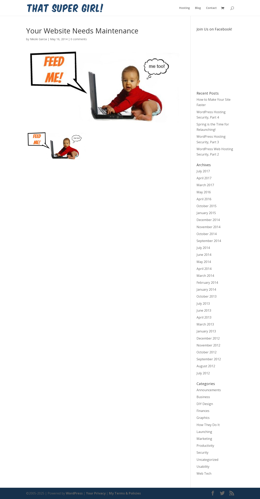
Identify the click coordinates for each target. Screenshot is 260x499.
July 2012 (203, 373)
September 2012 (209, 359)
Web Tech (204, 473)
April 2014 (204, 269)
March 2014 (205, 275)
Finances (203, 411)
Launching (204, 432)
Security (202, 452)
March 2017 (205, 185)
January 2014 (206, 289)
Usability (203, 466)
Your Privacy (96, 493)
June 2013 (204, 310)
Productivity (205, 445)
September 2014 (209, 241)
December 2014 (208, 220)
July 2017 (203, 171)
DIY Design (205, 404)
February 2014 (207, 282)
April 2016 (204, 199)
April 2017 (204, 178)
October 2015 (207, 206)
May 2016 (204, 192)
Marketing (204, 438)
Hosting (184, 8)
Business (203, 397)
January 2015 (206, 213)
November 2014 (208, 227)
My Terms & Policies (125, 493)
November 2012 (208, 345)
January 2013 (206, 331)
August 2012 (206, 366)
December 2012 (208, 338)
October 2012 (207, 352)
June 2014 (204, 254)
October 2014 (207, 234)
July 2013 (203, 303)
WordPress (74, 493)
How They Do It (208, 425)
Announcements (209, 390)
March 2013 (205, 324)
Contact (211, 8)
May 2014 (204, 262)
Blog (198, 8)
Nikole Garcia (38, 39)
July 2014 (203, 248)
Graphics (203, 418)
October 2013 (207, 296)
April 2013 (204, 317)
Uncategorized (207, 459)
